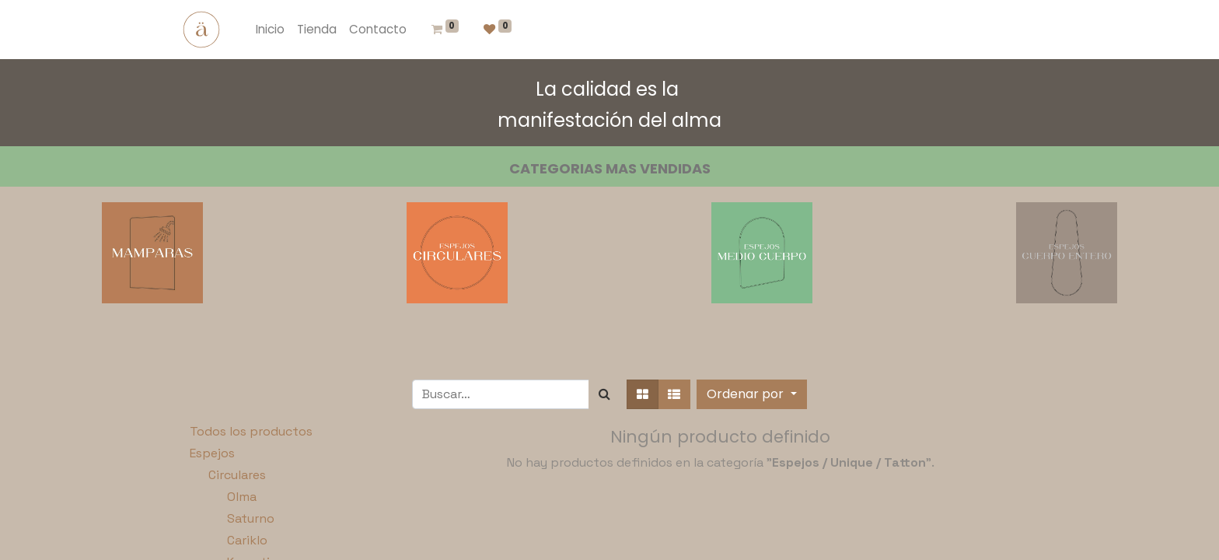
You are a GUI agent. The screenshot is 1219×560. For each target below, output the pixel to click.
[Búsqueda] (604, 394)
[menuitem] (270, 30)
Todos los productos (251, 431)
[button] (751, 394)
